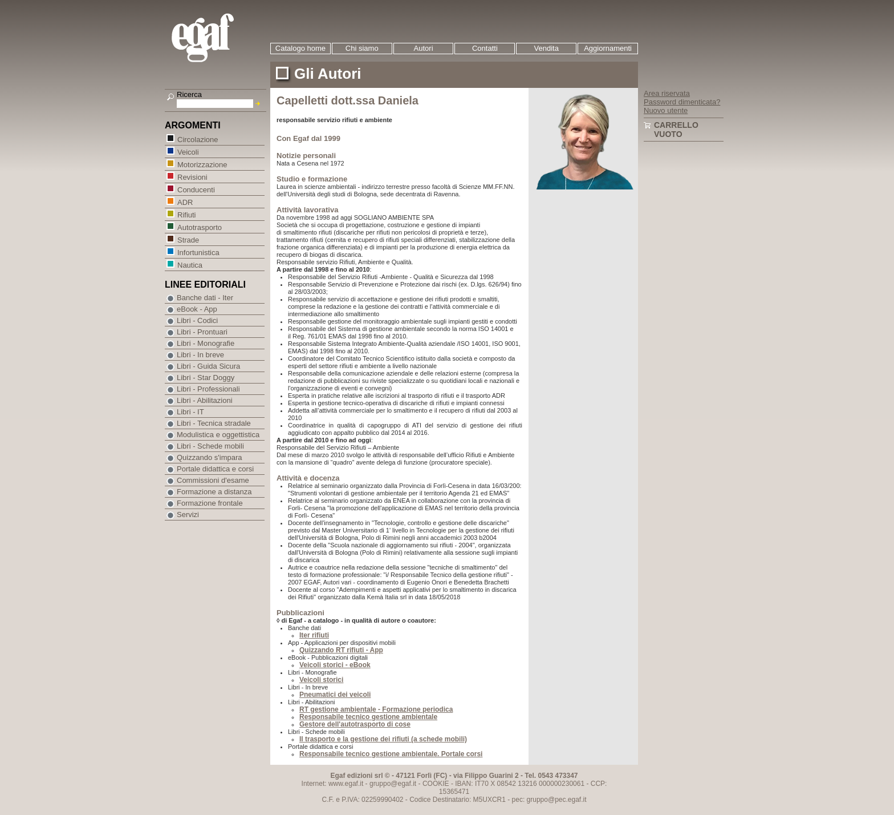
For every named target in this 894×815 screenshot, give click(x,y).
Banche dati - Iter (205, 297)
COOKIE (435, 784)
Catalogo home (300, 48)
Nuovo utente (666, 110)
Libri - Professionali (208, 389)
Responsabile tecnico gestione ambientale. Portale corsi (390, 754)
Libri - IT (190, 412)
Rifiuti (186, 214)
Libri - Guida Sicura (208, 366)
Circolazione (197, 139)
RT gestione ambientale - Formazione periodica (376, 709)
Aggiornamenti (608, 48)
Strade (188, 239)
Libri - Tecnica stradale (214, 423)
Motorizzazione (202, 164)
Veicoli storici (321, 680)
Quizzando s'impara (209, 457)
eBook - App (197, 309)
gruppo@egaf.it (392, 784)
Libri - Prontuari (202, 332)
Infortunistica (198, 252)
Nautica (189, 264)
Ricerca (189, 94)
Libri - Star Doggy (205, 377)
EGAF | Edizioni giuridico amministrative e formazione (217, 39)
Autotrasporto (199, 227)
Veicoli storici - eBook (335, 665)
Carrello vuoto (676, 129)
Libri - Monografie (205, 343)
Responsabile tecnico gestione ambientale (368, 717)
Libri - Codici (197, 320)
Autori (423, 48)
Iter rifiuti (314, 635)
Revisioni (192, 176)
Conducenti (196, 189)
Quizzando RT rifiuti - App (341, 650)
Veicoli (188, 151)
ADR (185, 202)
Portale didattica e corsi (215, 469)
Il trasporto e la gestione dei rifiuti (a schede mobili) (383, 739)
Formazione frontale (210, 503)
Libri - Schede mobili (210, 446)
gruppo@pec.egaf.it (557, 800)
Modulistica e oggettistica (218, 434)
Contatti (485, 48)
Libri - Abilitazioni (205, 400)
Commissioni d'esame (213, 480)
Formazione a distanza (214, 491)
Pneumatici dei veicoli (335, 695)
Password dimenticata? (682, 102)
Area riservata (667, 93)
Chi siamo (362, 48)
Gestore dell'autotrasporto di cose (355, 724)
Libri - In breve (200, 354)
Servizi (188, 514)
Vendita (546, 48)
